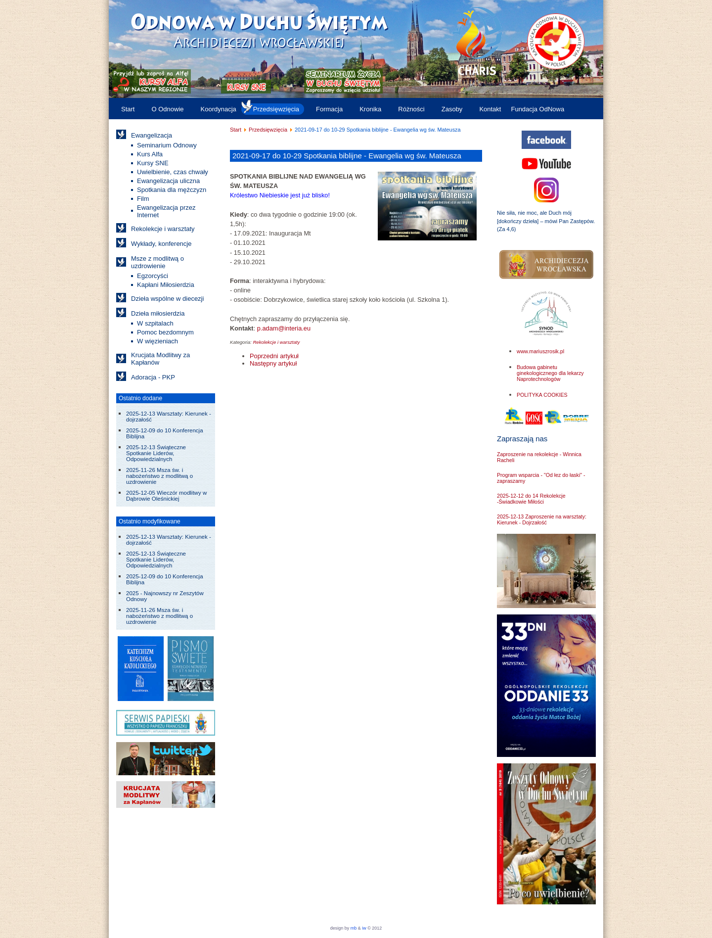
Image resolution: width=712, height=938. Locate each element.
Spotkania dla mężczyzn (171, 189)
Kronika (370, 109)
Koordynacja (218, 109)
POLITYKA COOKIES (542, 395)
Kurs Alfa (150, 154)
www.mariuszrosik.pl (540, 351)
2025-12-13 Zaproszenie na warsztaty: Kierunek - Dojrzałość (541, 519)
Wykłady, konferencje (161, 243)
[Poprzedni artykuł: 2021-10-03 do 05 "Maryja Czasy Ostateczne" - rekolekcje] (274, 356)
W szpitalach (155, 323)
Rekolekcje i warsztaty (163, 229)
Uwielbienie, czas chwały (172, 172)
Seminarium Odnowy (167, 145)
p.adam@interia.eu (284, 328)
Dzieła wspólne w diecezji (167, 298)
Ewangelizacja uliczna (168, 181)
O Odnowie (167, 109)
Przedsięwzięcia (276, 109)
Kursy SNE (153, 163)
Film (143, 198)
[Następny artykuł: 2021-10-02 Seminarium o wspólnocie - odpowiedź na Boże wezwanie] (273, 363)
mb (354, 928)
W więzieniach (157, 341)
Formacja (329, 109)
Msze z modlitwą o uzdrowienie (157, 262)
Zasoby (452, 109)
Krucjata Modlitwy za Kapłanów (160, 358)
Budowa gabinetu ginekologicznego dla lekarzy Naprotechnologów (550, 373)
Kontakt (490, 109)
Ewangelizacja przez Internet (166, 211)
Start (127, 109)
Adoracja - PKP (153, 377)
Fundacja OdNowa (537, 109)
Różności (411, 109)
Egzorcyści (152, 276)
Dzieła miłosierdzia (157, 313)
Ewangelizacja (151, 135)
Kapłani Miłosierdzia (165, 284)
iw (363, 928)
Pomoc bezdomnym (165, 332)
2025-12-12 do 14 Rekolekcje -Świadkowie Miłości (531, 499)
